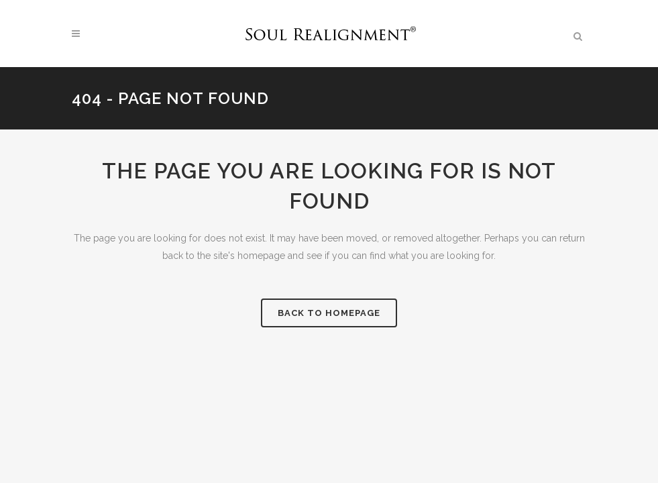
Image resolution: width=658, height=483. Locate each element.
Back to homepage (329, 313)
